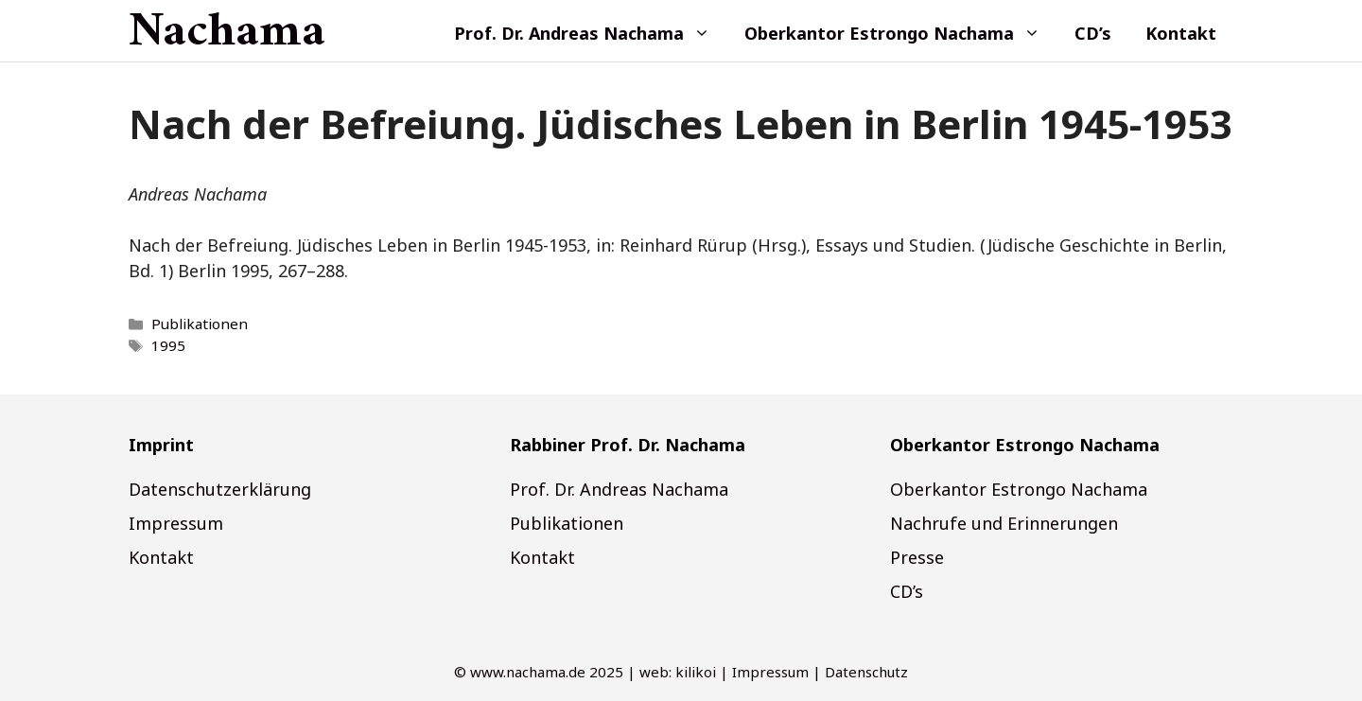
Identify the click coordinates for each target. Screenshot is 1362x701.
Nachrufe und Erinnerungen (1004, 523)
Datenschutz (866, 671)
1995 (168, 345)
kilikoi (695, 671)
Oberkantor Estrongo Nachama (900, 33)
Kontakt (1180, 33)
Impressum (176, 523)
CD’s (1092, 33)
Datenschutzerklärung (220, 489)
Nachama (227, 33)
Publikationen (199, 323)
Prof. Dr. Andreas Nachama (590, 33)
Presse (917, 557)
